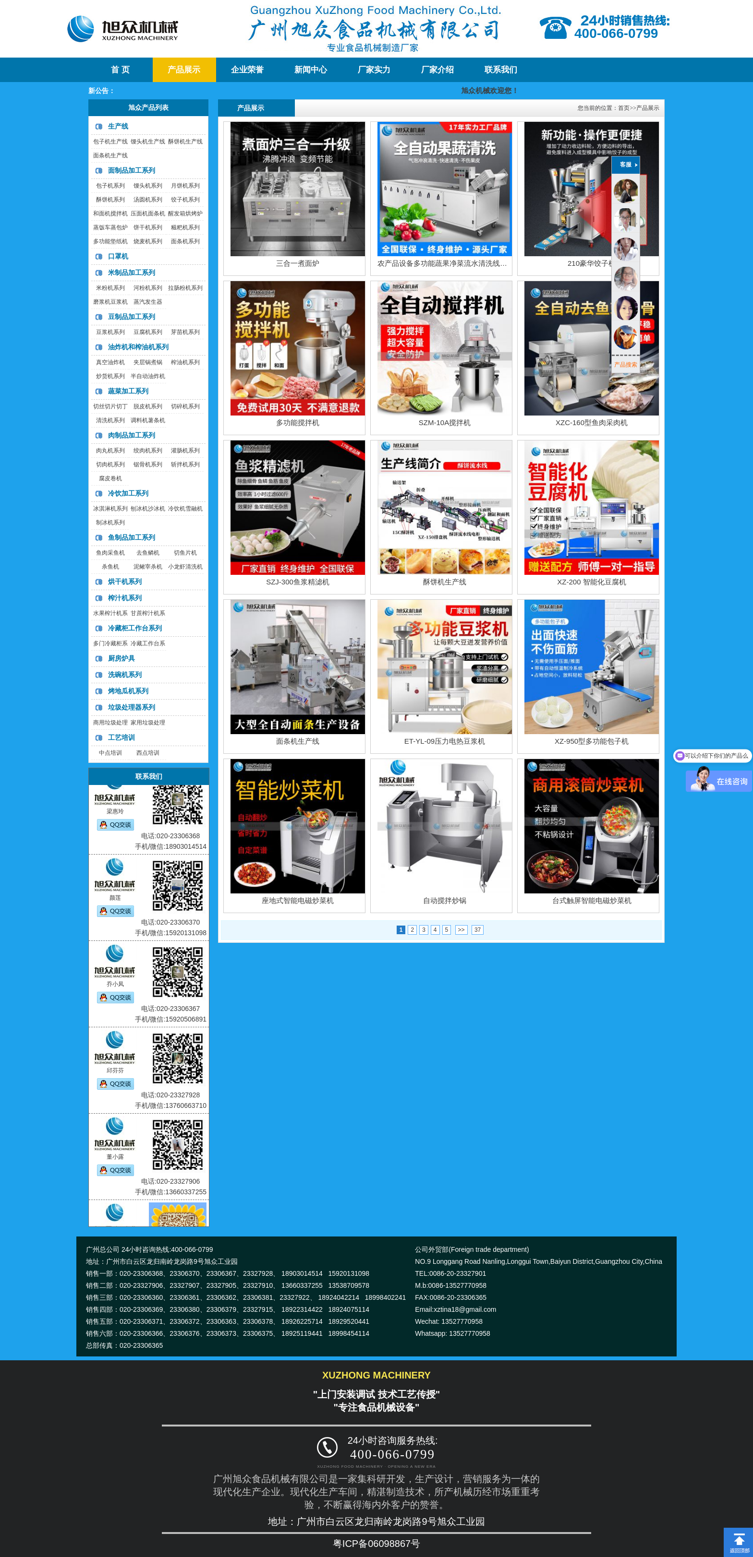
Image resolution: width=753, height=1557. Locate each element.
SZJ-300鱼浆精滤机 (297, 582)
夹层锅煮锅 (148, 362)
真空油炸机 (110, 362)
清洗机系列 (110, 420)
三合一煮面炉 (297, 263)
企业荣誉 (247, 69)
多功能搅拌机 (297, 422)
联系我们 (501, 69)
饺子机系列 (185, 199)
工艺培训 (121, 737)
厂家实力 (374, 69)
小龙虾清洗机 (185, 566)
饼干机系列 (148, 227)
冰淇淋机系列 (110, 508)
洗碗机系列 (125, 674)
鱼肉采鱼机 (110, 552)
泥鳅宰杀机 (148, 566)
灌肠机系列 (185, 450)
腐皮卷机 (110, 478)
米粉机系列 (110, 288)
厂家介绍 (437, 69)
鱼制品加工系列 (131, 537)
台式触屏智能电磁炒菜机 (592, 900)
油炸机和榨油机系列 (138, 347)
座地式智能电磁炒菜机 (298, 900)
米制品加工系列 (131, 272)
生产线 (118, 126)
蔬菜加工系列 (128, 391)
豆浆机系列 (110, 332)
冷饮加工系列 (128, 493)
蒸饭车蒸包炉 (110, 227)
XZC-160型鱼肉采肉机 (592, 422)
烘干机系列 (125, 581)
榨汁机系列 (125, 598)
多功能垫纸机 (110, 241)
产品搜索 (625, 364)
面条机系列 (185, 241)
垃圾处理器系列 (131, 707)
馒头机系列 (148, 185)
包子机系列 (110, 185)
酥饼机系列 (110, 199)
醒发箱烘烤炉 (185, 213)
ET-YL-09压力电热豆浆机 (444, 741)
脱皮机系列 (148, 406)
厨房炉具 (121, 658)
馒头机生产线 (148, 141)
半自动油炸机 (148, 376)
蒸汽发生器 (148, 301)
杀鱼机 (110, 566)
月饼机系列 (185, 185)
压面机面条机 (148, 213)
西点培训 (147, 752)
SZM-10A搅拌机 (445, 422)
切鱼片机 (185, 552)
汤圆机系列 (148, 199)
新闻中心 (310, 69)
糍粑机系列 (185, 227)
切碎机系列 (185, 406)
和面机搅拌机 (110, 213)
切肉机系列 (110, 464)
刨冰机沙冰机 (148, 508)
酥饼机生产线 (185, 141)
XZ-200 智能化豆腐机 (591, 582)
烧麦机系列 (148, 241)
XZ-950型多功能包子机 (592, 741)
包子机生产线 (110, 141)
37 (477, 930)
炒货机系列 (110, 376)
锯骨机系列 (148, 464)
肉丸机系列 (110, 450)
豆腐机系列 (148, 332)
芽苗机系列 (185, 332)
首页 (624, 108)
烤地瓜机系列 (128, 691)
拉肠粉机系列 (185, 288)
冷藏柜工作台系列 (135, 628)
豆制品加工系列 (131, 317)
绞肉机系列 (148, 450)
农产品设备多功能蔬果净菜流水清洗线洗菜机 (449, 263)
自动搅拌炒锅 (444, 900)
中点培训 (110, 752)
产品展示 (184, 69)
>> (461, 930)
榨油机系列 (185, 362)
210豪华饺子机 (592, 263)
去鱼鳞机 (147, 552)
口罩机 (118, 256)
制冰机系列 (110, 522)
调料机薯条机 (148, 420)
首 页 (120, 69)
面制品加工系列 (131, 170)
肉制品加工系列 (131, 435)
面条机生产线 (110, 155)
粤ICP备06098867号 (376, 1543)
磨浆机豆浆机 (110, 301)
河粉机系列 (148, 288)
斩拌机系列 (185, 464)
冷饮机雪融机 (185, 508)
